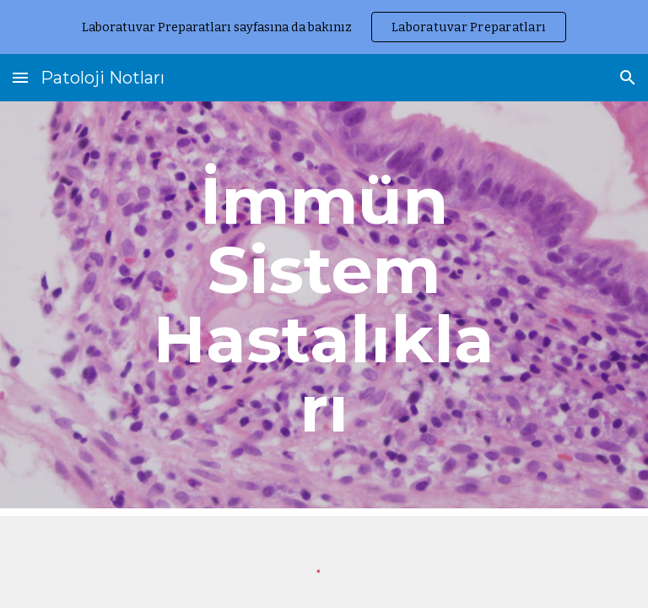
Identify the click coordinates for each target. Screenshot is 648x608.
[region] (324, 27)
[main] (323, 305)
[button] (20, 77)
